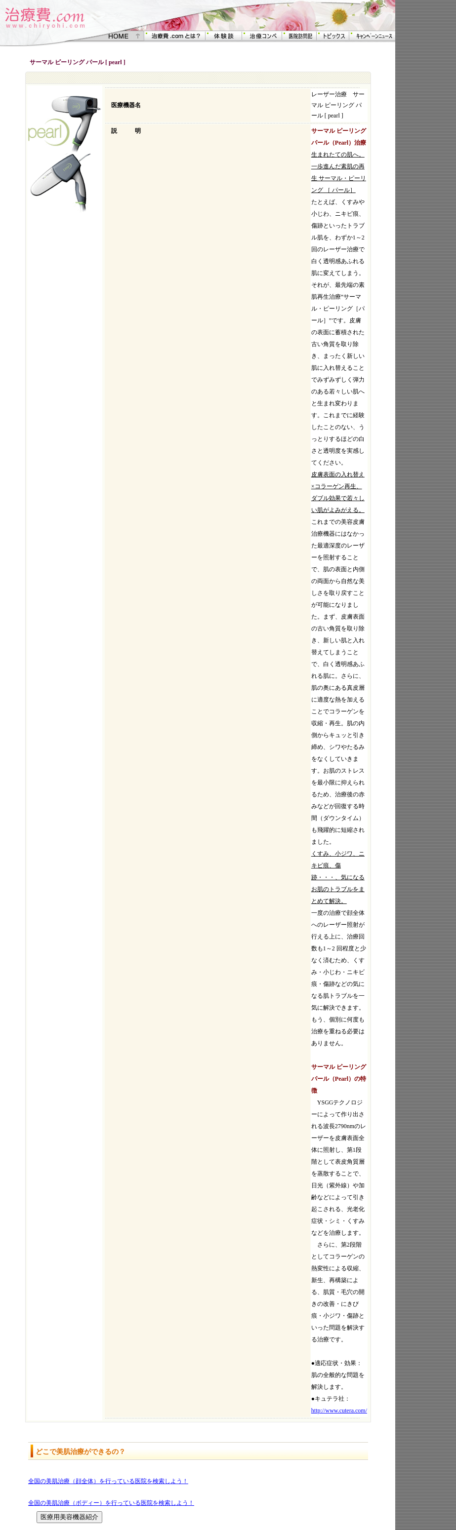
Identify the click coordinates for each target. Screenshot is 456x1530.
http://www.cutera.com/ (339, 1410)
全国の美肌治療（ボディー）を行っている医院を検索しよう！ (111, 1502)
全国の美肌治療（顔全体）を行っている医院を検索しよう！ (108, 1481)
